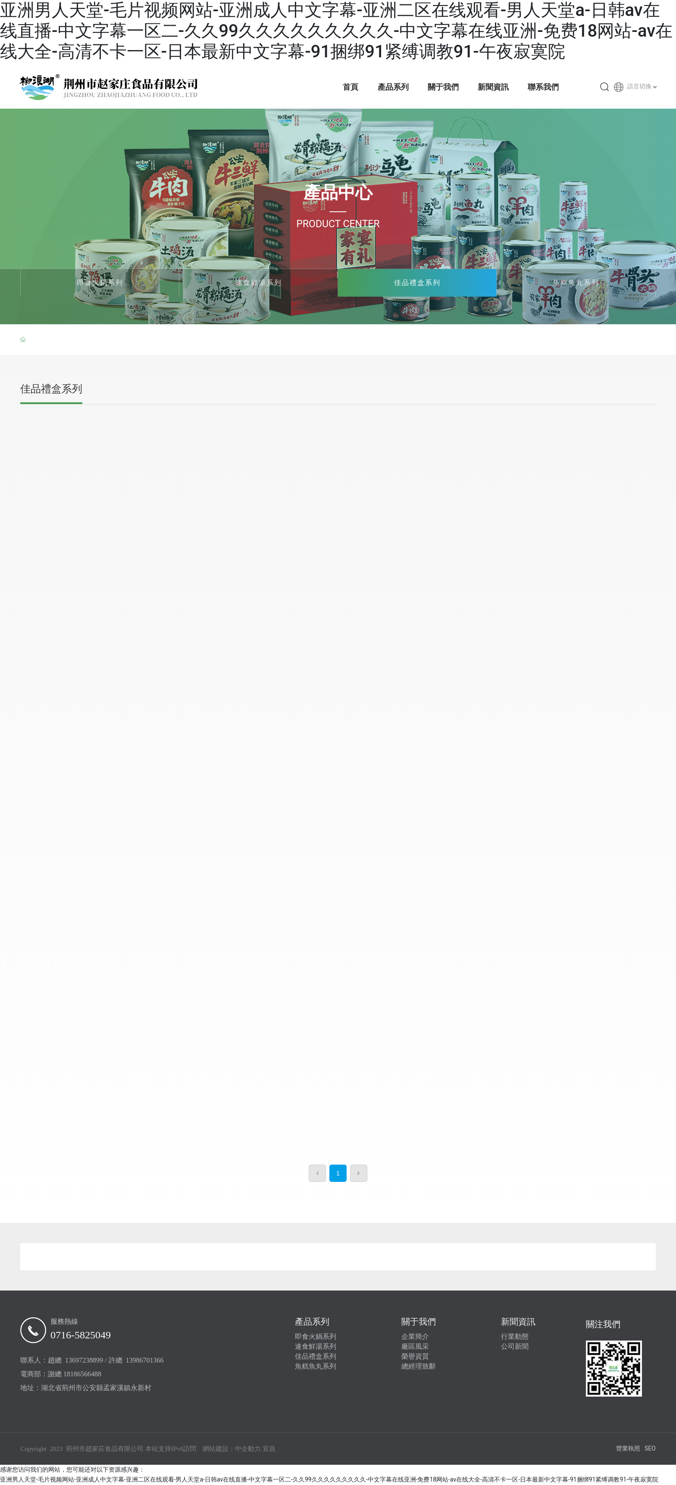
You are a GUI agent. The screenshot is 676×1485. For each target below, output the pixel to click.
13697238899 (84, 1360)
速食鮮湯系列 (258, 283)
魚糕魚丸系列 (576, 283)
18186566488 (82, 1374)
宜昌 (269, 1448)
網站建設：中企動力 (232, 1448)
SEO (650, 1448)
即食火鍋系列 (100, 283)
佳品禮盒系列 (417, 283)
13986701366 (145, 1360)
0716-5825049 (80, 1335)
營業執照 (628, 1448)
